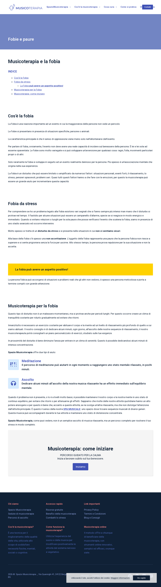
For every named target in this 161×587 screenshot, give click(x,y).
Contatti (147, 7)
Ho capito (141, 578)
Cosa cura (111, 7)
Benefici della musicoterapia (61, 512)
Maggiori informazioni (120, 578)
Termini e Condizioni (95, 512)
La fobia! (41, 85)
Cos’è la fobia (21, 77)
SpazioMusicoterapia (59, 7)
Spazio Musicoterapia (19, 508)
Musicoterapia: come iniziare (29, 93)
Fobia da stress (22, 81)
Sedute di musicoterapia (21, 512)
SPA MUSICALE (71, 409)
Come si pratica (128, 7)
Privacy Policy (91, 508)
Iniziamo (80, 466)
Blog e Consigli (92, 516)
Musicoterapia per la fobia (28, 89)
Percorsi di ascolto (18, 516)
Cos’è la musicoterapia (87, 7)
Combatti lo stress (56, 516)
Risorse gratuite (54, 508)
